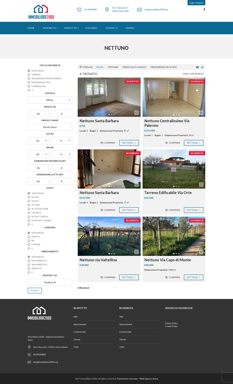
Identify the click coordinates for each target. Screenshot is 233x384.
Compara (108, 143)
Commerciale (80, 332)
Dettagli (129, 142)
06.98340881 (39, 354)
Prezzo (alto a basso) (134, 67)
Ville (75, 316)
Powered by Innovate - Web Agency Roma (137, 378)
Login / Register (196, 3)
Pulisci (35, 290)
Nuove (99, 67)
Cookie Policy (171, 326)
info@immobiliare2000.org (45, 362)
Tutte (76, 347)
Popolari (113, 67)
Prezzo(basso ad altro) (164, 67)
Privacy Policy (171, 323)
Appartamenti (80, 324)
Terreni (77, 339)
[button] (50, 100)
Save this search (193, 74)
